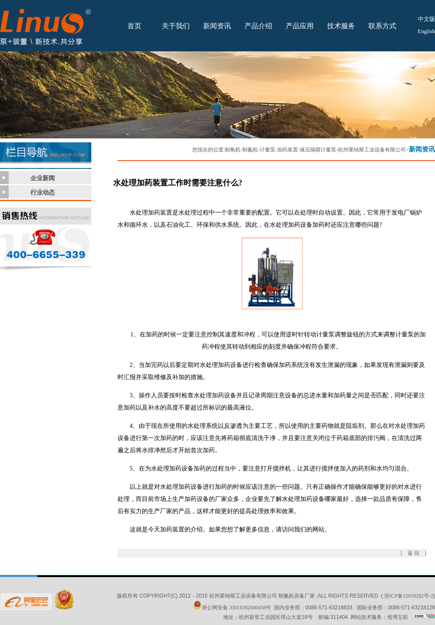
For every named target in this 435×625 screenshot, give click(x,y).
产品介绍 (258, 26)
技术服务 (341, 26)
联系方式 (382, 26)
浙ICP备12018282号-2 (408, 596)
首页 (134, 26)
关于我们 (176, 26)
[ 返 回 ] (413, 553)
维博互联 (397, 617)
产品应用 (300, 26)
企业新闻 (42, 178)
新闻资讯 (217, 26)
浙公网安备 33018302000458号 (232, 608)
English (426, 31)
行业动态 (42, 192)
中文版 (426, 19)
